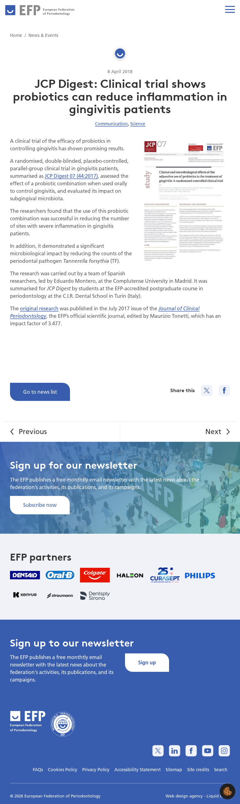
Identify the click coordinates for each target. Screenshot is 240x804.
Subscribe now (40, 505)
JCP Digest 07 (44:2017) (71, 175)
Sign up (147, 662)
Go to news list (40, 391)
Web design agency (185, 795)
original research (39, 308)
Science (137, 124)
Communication (111, 124)
